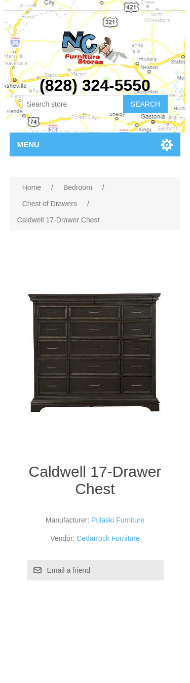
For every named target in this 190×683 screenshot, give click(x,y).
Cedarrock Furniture (108, 538)
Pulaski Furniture (117, 520)
